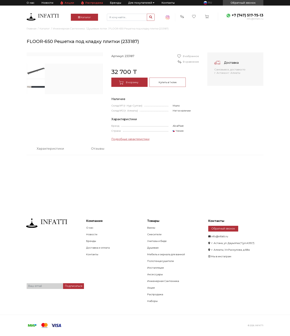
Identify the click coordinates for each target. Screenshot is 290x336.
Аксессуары (155, 274)
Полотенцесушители (160, 261)
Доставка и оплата (98, 247)
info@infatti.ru (255, 18)
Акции (69, 2)
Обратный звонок (223, 228)
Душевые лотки (97, 28)
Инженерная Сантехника (69, 28)
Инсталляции (155, 267)
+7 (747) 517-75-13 (247, 15)
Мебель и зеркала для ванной (166, 254)
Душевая (153, 247)
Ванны (151, 227)
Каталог (84, 17)
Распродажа (94, 2)
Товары (153, 221)
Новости (47, 2)
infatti (43, 17)
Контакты (168, 2)
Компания (94, 221)
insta (168, 17)
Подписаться (73, 286)
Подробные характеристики (130, 139)
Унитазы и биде (157, 240)
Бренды (115, 2)
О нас (30, 2)
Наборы (152, 301)
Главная (31, 28)
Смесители (154, 234)
